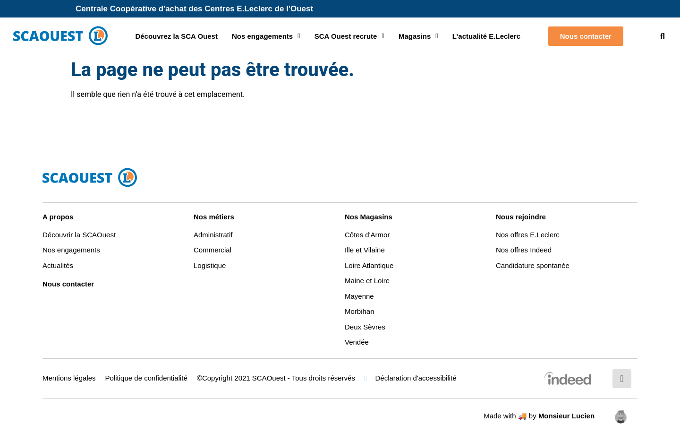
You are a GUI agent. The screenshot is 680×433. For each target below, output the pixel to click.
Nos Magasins (368, 217)
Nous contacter (68, 284)
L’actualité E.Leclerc (486, 36)
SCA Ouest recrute (349, 36)
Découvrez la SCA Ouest (176, 36)
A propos (57, 217)
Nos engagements (266, 36)
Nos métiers (214, 217)
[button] (663, 36)
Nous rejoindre (521, 217)
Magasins (418, 36)
